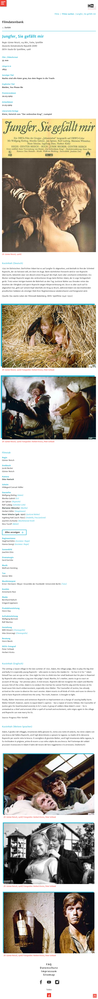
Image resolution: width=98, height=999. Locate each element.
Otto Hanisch (8, 479)
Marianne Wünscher (11, 508)
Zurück (6, 27)
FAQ (49, 964)
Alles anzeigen (13, 532)
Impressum (49, 971)
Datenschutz (49, 967)
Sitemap (49, 974)
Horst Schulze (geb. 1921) (14, 514)
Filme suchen (68, 14)
